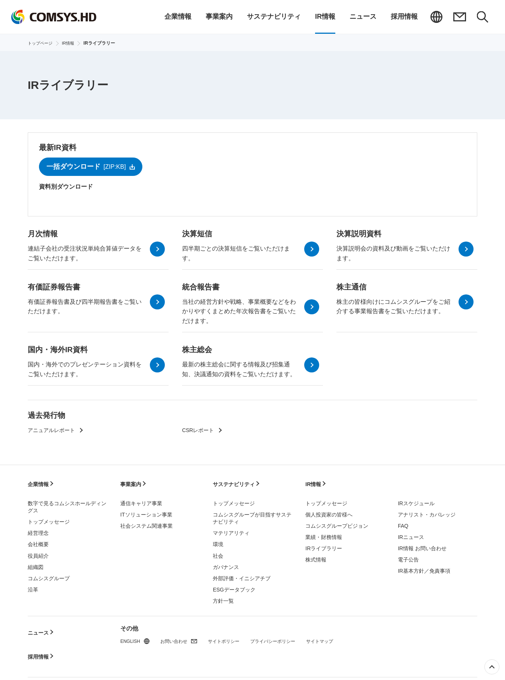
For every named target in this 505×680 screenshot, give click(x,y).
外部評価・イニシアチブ (241, 575)
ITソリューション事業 (146, 511)
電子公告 (408, 556)
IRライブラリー (323, 545)
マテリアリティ (231, 530)
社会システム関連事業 (146, 522)
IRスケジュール (416, 500)
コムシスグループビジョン (336, 522)
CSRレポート (200, 436)
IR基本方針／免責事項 (424, 568)
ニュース (40, 624)
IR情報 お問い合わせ (422, 545)
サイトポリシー (234, 639)
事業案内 (132, 486)
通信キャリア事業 (141, 500)
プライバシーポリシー (289, 639)
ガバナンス (226, 564)
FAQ (403, 522)
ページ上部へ (491, 666)
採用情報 (40, 639)
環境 (218, 541)
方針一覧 (223, 597)
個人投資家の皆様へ (329, 511)
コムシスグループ (49, 575)
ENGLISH (435, 17)
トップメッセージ (49, 519)
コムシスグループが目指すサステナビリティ (252, 515)
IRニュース (411, 534)
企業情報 (40, 486)
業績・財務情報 (323, 534)
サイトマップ (342, 639)
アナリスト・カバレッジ (427, 511)
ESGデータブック (234, 586)
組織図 (35, 564)
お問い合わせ (459, 17)
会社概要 (38, 541)
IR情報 (314, 486)
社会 (218, 552)
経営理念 (38, 530)
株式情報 (315, 556)
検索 (482, 17)
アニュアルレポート (55, 436)
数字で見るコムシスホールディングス (67, 503)
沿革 (33, 586)
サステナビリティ (237, 486)
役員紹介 (38, 552)
